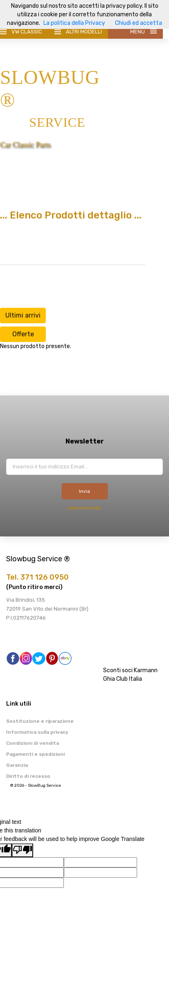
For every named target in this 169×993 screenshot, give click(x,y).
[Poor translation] (22, 850)
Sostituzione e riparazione (40, 721)
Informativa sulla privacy (37, 732)
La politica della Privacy (74, 23)
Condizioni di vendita (32, 743)
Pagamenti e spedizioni (35, 754)
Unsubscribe (84, 508)
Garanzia (17, 765)
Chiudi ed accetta (138, 23)
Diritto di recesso (28, 776)
